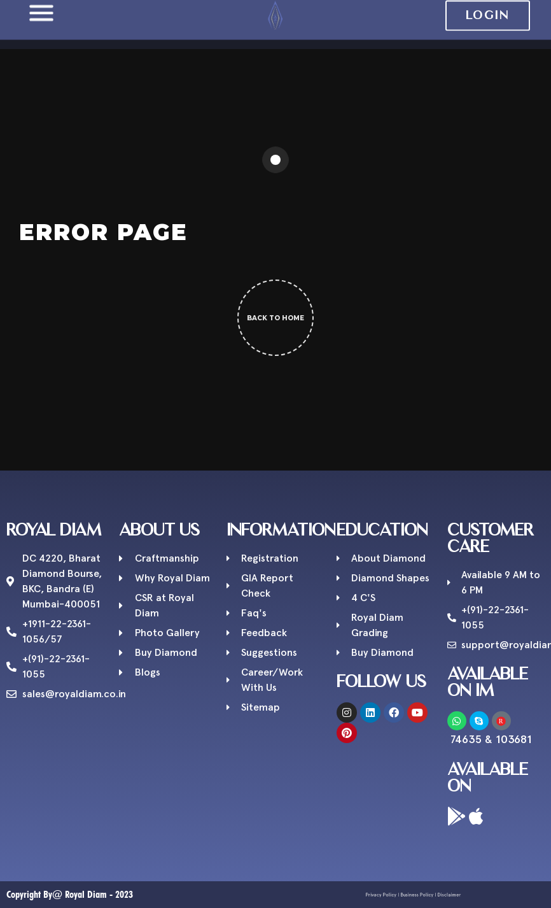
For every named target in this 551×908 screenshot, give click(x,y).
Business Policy (416, 895)
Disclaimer (435, 895)
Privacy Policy (394, 895)
